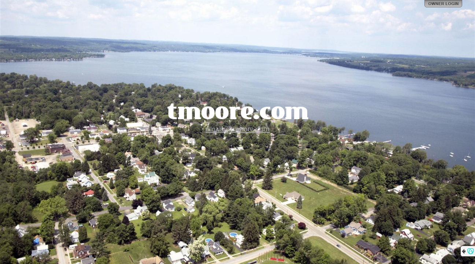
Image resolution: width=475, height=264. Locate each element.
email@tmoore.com (237, 128)
